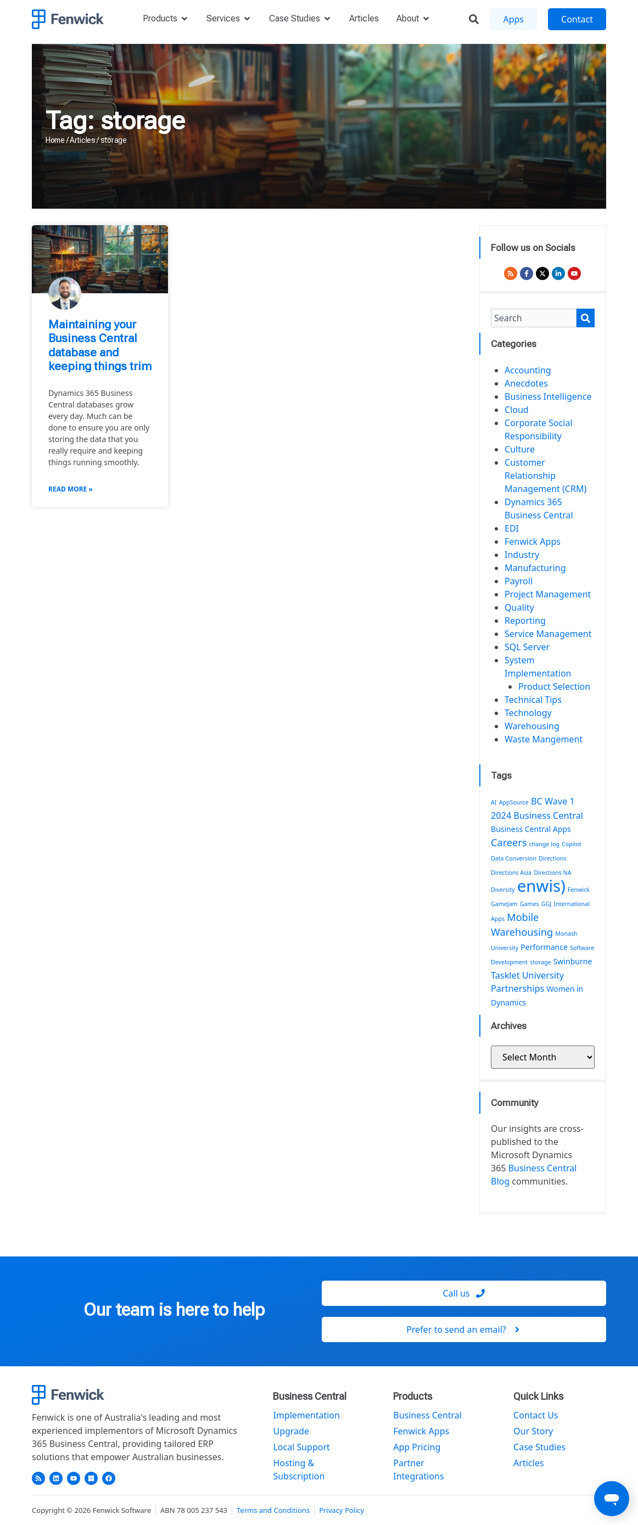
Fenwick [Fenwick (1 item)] (579, 889)
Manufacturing (535, 568)
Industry (522, 555)
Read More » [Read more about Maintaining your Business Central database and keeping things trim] (70, 489)
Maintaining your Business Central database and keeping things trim (100, 345)
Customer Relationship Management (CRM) (545, 475)
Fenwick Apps (533, 541)
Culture (520, 449)
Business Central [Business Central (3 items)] (548, 815)
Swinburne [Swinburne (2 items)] (572, 961)
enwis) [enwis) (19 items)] (541, 886)
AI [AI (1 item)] (493, 802)
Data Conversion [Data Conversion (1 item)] (513, 858)
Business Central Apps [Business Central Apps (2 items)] (531, 829)
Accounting (528, 370)
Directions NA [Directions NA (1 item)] (552, 872)
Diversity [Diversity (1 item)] (503, 889)
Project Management (548, 594)
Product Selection (554, 686)
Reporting (525, 621)
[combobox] (534, 318)
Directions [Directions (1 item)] (553, 858)
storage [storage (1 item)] (540, 962)
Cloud (517, 410)
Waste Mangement (544, 739)
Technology (528, 713)
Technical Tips (533, 700)
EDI (512, 528)
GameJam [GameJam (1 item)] (504, 904)
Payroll (519, 581)
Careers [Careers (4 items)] (509, 842)
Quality (519, 607)
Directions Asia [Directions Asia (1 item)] (511, 872)
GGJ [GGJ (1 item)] (546, 904)
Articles (83, 140)
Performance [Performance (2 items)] (544, 947)
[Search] (586, 318)
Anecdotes (526, 383)
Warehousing (532, 726)
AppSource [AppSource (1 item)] (514, 802)
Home (55, 140)
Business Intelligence (548, 396)
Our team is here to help (174, 1309)
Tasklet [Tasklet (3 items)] (505, 975)
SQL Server (527, 647)
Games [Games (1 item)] (529, 904)
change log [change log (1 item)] (544, 844)
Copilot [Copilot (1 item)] (571, 844)
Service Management (548, 634)
